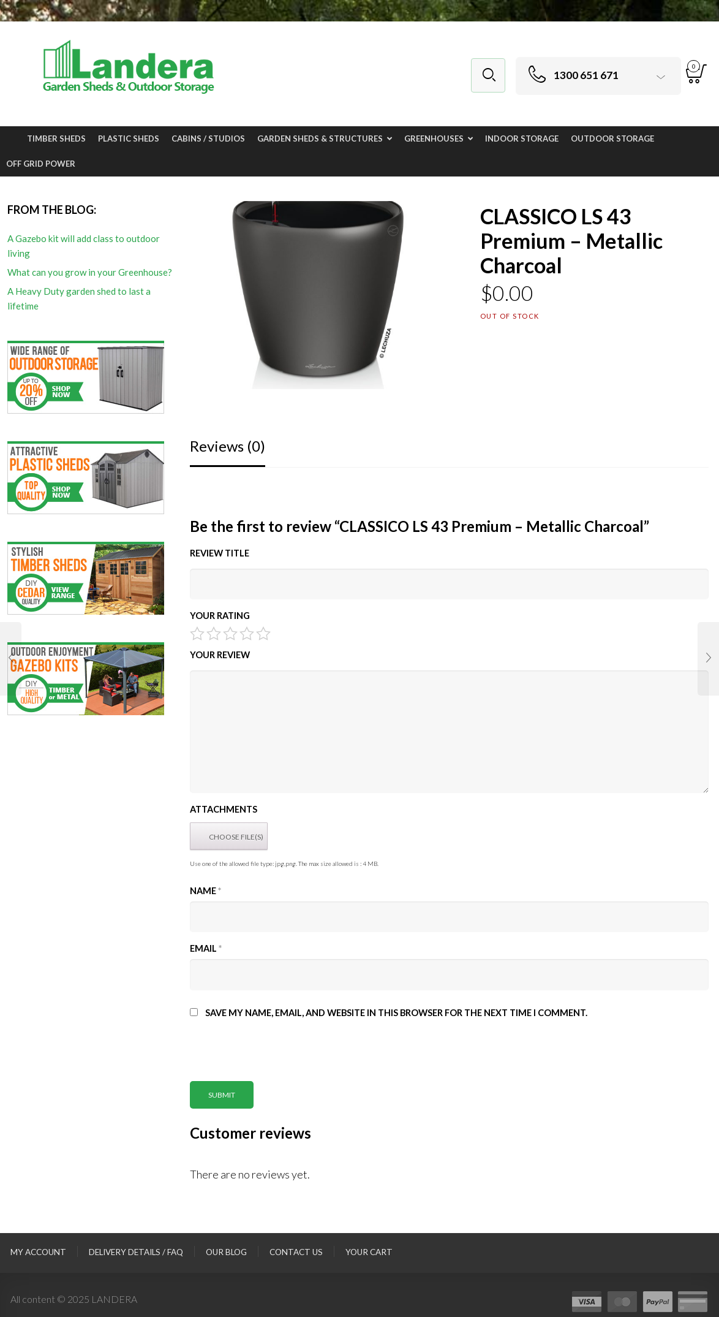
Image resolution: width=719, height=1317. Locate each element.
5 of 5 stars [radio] (263, 633)
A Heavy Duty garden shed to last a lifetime (79, 298)
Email (206, 948)
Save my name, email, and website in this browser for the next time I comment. (396, 1013)
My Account (38, 1252)
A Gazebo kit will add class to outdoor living (83, 246)
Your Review (220, 655)
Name (205, 891)
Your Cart (369, 1252)
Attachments (223, 809)
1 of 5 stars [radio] (197, 633)
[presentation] (283, 1057)
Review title (219, 553)
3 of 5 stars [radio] (230, 633)
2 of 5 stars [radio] (213, 633)
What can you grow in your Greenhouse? (89, 272)
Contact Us (296, 1252)
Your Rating (220, 615)
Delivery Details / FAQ (136, 1252)
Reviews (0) (227, 446)
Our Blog (226, 1252)
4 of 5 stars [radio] (246, 633)
